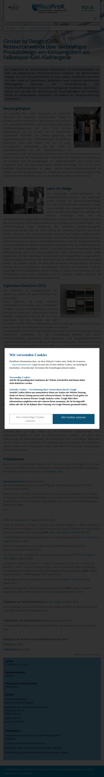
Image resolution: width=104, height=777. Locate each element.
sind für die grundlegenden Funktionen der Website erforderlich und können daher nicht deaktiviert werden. (49, 380)
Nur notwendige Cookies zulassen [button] (30, 418)
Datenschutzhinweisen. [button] (22, 364)
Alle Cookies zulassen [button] (73, 417)
